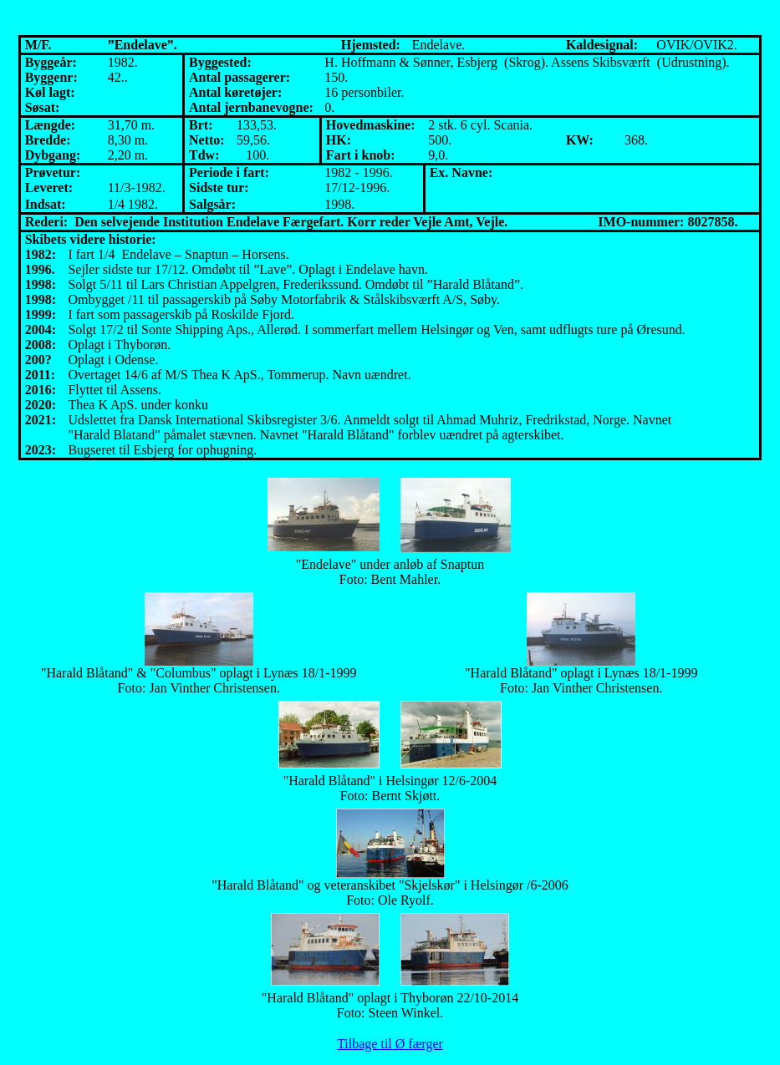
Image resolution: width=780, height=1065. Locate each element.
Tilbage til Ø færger (390, 1044)
